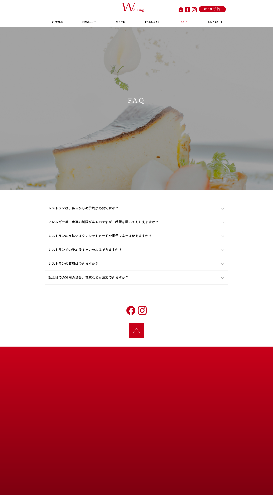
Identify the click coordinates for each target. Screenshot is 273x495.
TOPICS (57, 22)
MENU (120, 22)
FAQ (184, 22)
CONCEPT (89, 22)
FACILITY (152, 22)
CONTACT (215, 22)
